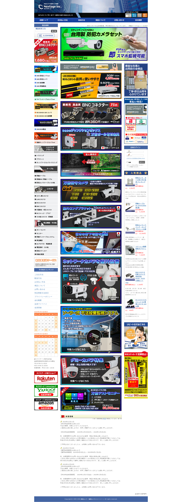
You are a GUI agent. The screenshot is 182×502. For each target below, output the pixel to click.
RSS (104, 418)
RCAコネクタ (41, 203)
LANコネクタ (41, 199)
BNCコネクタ (41, 206)
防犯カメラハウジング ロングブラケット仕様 (140, 227)
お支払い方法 (40, 282)
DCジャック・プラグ (44, 213)
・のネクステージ (92, 499)
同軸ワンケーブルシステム (45, 237)
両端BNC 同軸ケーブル (44, 179)
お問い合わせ (40, 289)
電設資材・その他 (42, 247)
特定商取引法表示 (42, 293)
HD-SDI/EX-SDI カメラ (44, 112)
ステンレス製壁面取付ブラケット (140, 248)
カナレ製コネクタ (42, 196)
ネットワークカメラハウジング (47, 162)
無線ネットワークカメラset (46, 142)
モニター (39, 233)
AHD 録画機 (41, 82)
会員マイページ (41, 304)
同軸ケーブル (41, 176)
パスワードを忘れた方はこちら (136, 158)
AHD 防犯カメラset (43, 75)
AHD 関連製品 (41, 86)
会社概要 (38, 300)
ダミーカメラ (41, 230)
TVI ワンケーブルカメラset (46, 99)
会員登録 (38, 308)
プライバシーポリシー (43, 297)
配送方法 (38, 278)
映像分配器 (40, 254)
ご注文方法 (39, 275)
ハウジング (40, 155)
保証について (40, 286)
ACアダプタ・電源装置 (44, 244)
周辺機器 (39, 240)
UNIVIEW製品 (41, 129)
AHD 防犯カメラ (42, 79)
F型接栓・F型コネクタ (44, 210)
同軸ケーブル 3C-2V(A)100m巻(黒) (140, 205)
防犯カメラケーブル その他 (46, 182)
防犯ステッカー (42, 251)
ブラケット (40, 159)
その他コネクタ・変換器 (45, 216)
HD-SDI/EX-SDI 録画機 (44, 116)
